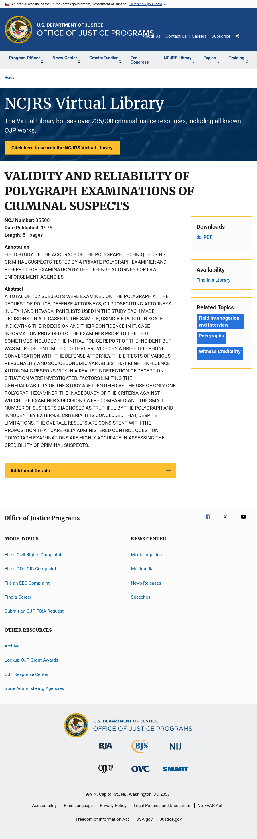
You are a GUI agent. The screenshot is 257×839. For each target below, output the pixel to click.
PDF (207, 237)
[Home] (95, 29)
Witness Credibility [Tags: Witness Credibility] (220, 351)
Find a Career (18, 597)
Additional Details (30, 470)
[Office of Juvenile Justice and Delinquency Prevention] (105, 774)
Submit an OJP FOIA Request (34, 611)
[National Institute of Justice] (175, 750)
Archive (12, 646)
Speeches (140, 597)
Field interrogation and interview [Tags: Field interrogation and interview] (219, 321)
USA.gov (144, 819)
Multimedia (142, 568)
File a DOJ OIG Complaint (30, 568)
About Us (152, 36)
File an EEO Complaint (27, 583)
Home (9, 77)
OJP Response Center (26, 674)
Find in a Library (213, 280)
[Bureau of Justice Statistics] (140, 754)
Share (242, 40)
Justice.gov (171, 819)
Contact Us (176, 36)
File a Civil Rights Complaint (33, 554)
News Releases (146, 583)
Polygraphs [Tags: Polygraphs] (211, 336)
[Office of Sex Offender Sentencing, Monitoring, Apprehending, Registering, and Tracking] (175, 772)
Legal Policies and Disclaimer (162, 805)
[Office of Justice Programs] (19, 29)
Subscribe (220, 36)
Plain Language (78, 805)
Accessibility (44, 805)
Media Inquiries (146, 554)
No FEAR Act (209, 805)
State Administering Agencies (34, 688)
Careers (199, 36)
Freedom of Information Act (102, 819)
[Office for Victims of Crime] (140, 773)
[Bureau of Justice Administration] (105, 750)
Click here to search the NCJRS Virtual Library (62, 148)
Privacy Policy (113, 805)
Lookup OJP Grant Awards (31, 660)
